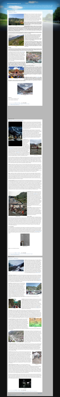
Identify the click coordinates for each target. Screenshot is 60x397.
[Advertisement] (25, 112)
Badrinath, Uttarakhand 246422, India (15, 104)
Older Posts (40, 393)
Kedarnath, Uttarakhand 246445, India (15, 254)
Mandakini (11, 148)
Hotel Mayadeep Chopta (38, 231)
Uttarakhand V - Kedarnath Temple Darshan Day (15, 120)
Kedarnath (18, 152)
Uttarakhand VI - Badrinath (12, 12)
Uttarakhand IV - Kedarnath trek (13, 258)
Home (23, 393)
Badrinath (22, 51)
